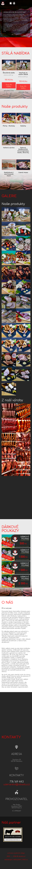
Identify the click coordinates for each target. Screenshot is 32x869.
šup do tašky (9, 86)
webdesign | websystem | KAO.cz (16, 859)
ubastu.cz (22, 856)
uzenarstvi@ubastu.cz (16, 784)
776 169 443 (16, 781)
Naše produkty (15, 106)
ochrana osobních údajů (16, 853)
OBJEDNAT (7, 544)
